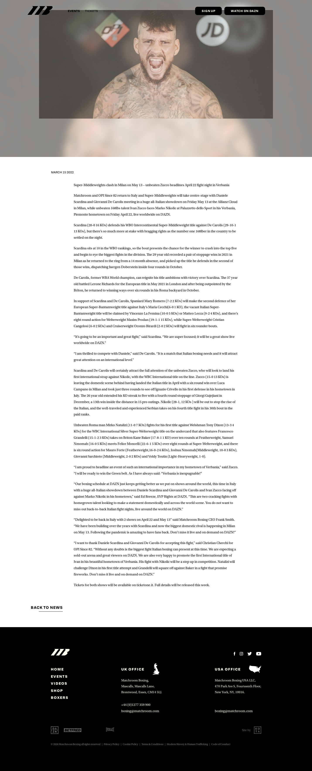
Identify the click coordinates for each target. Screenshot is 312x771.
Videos (59, 683)
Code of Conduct (220, 744)
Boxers (59, 697)
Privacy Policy (111, 744)
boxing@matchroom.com (140, 711)
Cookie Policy (130, 744)
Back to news (47, 607)
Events (74, 11)
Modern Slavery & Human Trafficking (187, 744)
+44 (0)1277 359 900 (135, 705)
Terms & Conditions (153, 744)
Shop (57, 690)
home (57, 669)
